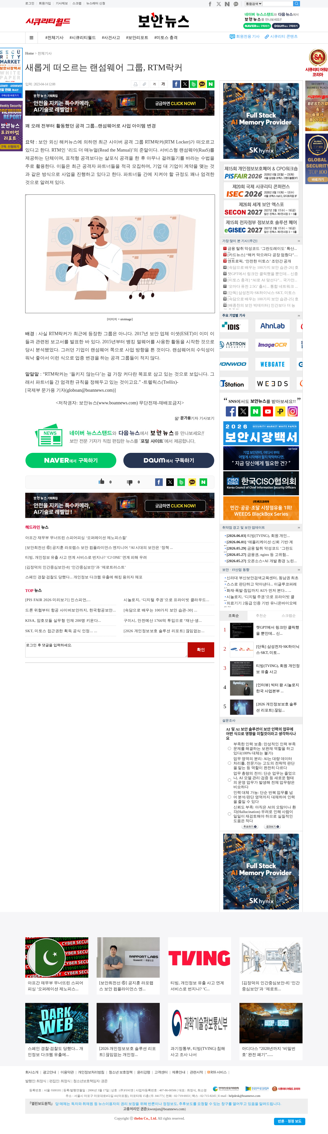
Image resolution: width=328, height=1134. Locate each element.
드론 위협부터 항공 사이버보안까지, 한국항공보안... (70, 610)
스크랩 (76, 3)
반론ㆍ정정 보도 (290, 1121)
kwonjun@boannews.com (166, 1109)
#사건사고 (111, 37)
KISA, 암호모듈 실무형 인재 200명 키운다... (63, 621)
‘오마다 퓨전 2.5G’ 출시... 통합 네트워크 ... (263, 286)
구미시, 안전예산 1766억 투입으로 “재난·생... (163, 621)
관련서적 (196, 1072)
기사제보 (62, 3)
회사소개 (31, 1072)
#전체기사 (54, 37)
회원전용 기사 (248, 36)
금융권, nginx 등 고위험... (258, 555)
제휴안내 (178, 1072)
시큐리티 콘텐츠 (284, 36)
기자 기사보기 (194, 418)
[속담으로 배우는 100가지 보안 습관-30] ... (160, 610)
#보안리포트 (137, 37)
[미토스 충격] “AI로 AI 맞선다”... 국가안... (262, 280)
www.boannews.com (117, 402)
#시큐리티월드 (83, 37)
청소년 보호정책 (120, 1072)
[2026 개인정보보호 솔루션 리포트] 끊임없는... (164, 631)
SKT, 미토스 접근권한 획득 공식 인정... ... (61, 631)
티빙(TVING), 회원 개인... (258, 536)
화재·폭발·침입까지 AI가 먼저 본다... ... (259, 590)
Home (29, 53)
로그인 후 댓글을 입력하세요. (106, 649)
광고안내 (49, 1072)
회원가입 (45, 3)
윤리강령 (143, 1072)
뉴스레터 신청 (95, 3)
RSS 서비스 (218, 1072)
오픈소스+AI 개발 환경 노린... (262, 561)
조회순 (233, 616)
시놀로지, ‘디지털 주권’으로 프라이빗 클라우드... (166, 600)
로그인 (29, 3)
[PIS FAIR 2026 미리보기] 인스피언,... (58, 600)
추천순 (261, 616)
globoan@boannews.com (90, 390)
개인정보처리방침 (91, 1072)
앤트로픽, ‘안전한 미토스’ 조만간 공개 (259, 261)
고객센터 (161, 1072)
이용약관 (67, 1072)
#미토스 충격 (166, 37)
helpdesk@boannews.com (244, 1096)
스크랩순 (289, 616)
